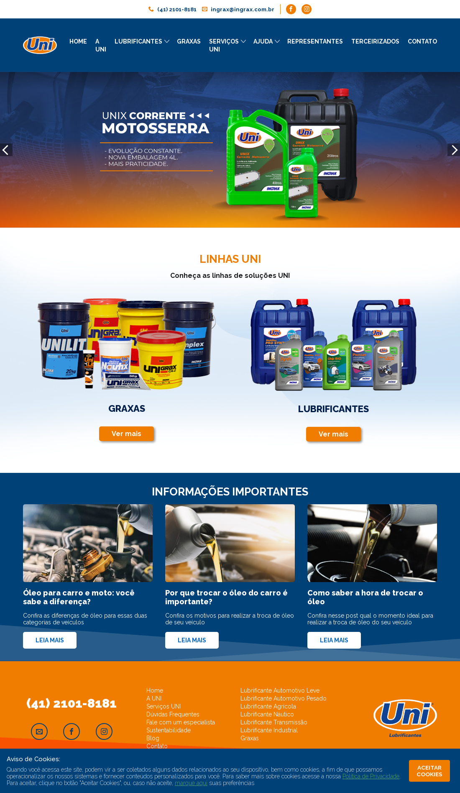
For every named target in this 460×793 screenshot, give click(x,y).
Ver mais (123, 434)
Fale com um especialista (180, 722)
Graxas (189, 41)
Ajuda (263, 41)
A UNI (153, 698)
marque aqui (191, 783)
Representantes (315, 41)
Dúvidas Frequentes (172, 714)
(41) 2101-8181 (174, 9)
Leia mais (50, 639)
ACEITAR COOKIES (429, 770)
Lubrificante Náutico (267, 714)
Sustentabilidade (168, 729)
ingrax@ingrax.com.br (244, 9)
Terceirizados (375, 41)
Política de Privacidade (370, 776)
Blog (152, 737)
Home (78, 41)
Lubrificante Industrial (269, 729)
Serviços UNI (163, 706)
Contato (422, 41)
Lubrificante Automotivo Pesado (283, 698)
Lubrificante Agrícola (268, 706)
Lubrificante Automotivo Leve (279, 690)
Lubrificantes (138, 41)
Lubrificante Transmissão (273, 722)
